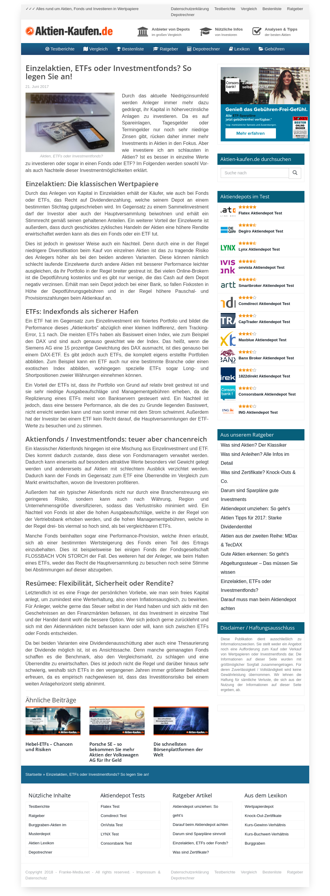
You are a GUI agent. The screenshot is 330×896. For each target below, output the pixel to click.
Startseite (34, 774)
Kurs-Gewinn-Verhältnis (265, 825)
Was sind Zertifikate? (191, 852)
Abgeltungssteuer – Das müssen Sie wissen (259, 568)
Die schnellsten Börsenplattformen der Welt (178, 749)
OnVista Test (112, 825)
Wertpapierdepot (259, 806)
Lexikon (239, 48)
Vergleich (249, 9)
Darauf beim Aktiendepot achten (200, 824)
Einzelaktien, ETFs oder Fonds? (200, 843)
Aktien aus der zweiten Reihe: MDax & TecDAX (259, 540)
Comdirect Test (114, 815)
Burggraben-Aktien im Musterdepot (48, 829)
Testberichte (225, 9)
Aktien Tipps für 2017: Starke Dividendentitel (251, 522)
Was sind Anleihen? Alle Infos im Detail (255, 459)
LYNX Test (110, 834)
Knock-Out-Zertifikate (263, 815)
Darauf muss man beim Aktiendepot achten (258, 604)
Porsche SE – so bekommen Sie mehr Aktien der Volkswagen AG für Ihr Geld (114, 752)
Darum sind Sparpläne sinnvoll (199, 834)
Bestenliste (272, 9)
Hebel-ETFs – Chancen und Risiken (49, 746)
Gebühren (272, 48)
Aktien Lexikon (41, 843)
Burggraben (255, 843)
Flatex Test (110, 806)
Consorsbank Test (116, 843)
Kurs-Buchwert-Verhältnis (267, 834)
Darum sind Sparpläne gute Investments (250, 495)
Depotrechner (183, 14)
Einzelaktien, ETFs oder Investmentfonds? (246, 586)
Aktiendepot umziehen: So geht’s (255, 508)
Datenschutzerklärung (190, 9)
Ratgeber (295, 9)
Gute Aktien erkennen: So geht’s (255, 554)
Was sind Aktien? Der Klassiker (254, 445)
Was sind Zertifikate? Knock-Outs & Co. (258, 477)
